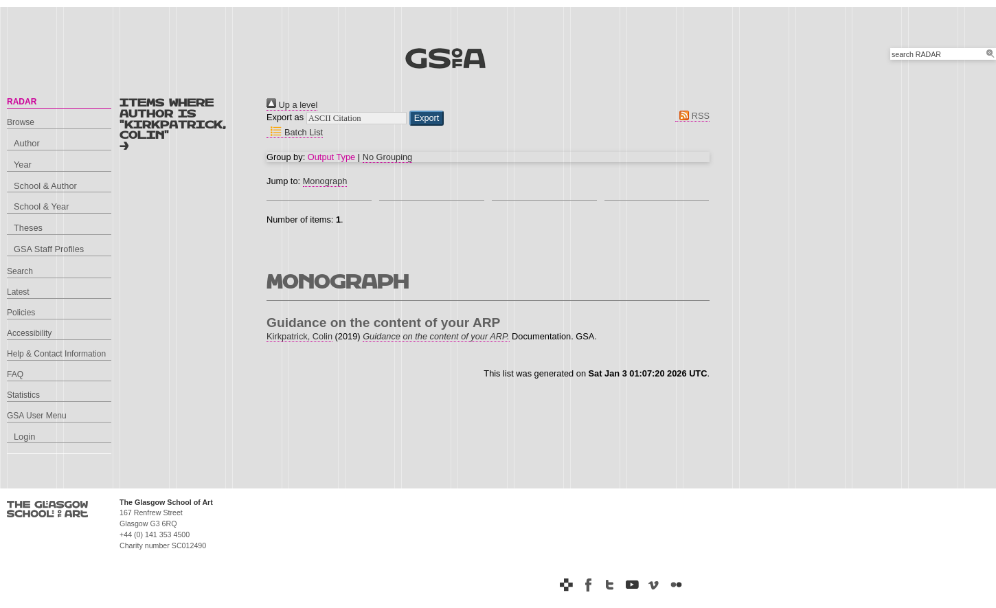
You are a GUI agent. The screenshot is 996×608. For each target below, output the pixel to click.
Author (27, 143)
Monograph (325, 181)
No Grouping (388, 157)
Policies (21, 312)
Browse (20, 122)
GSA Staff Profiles (49, 249)
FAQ (15, 374)
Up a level (292, 105)
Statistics (23, 395)
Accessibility (29, 333)
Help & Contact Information (56, 354)
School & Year (41, 206)
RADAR (21, 101)
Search (20, 271)
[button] (426, 118)
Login (24, 436)
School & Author (45, 186)
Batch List (295, 132)
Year (23, 164)
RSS (692, 116)
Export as (285, 117)
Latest (18, 292)
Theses (28, 228)
